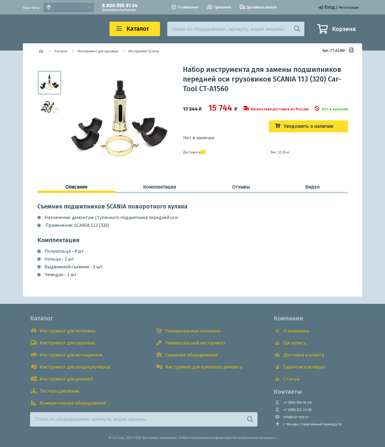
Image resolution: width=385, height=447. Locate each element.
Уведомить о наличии (308, 126)
